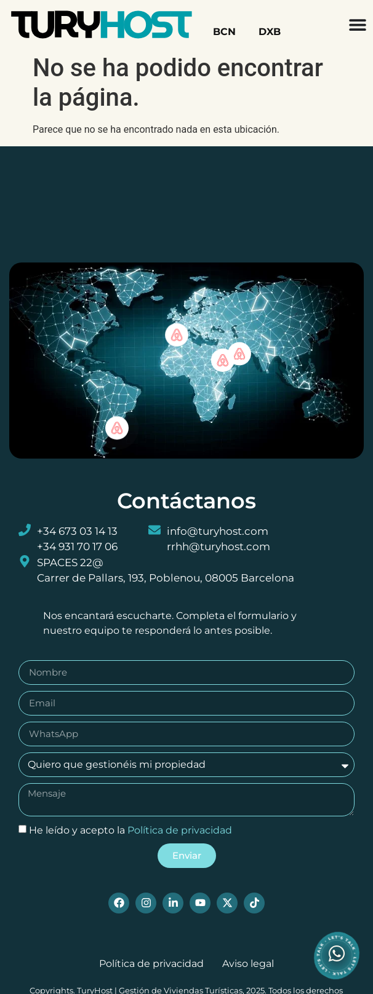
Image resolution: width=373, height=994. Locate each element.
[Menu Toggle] (357, 24)
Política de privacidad (179, 829)
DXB (270, 31)
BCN (224, 31)
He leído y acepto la (130, 829)
